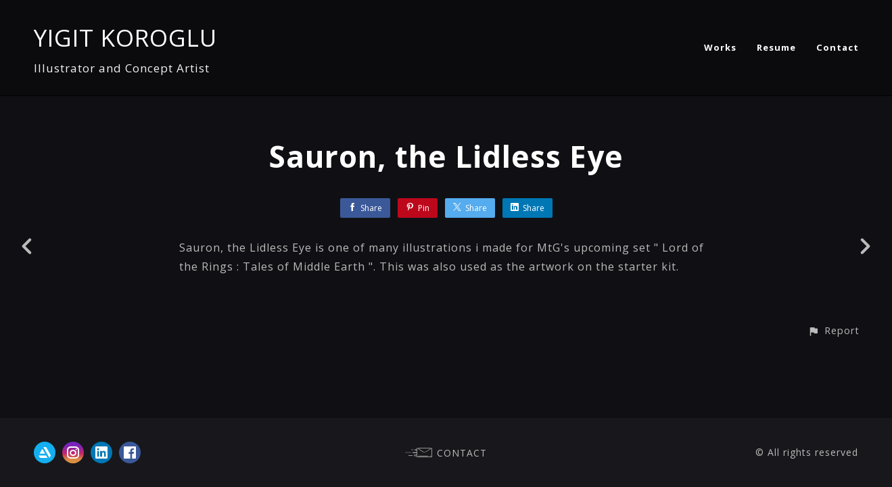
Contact (837, 47)
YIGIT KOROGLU (125, 37)
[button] (833, 330)
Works (720, 47)
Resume (776, 47)
